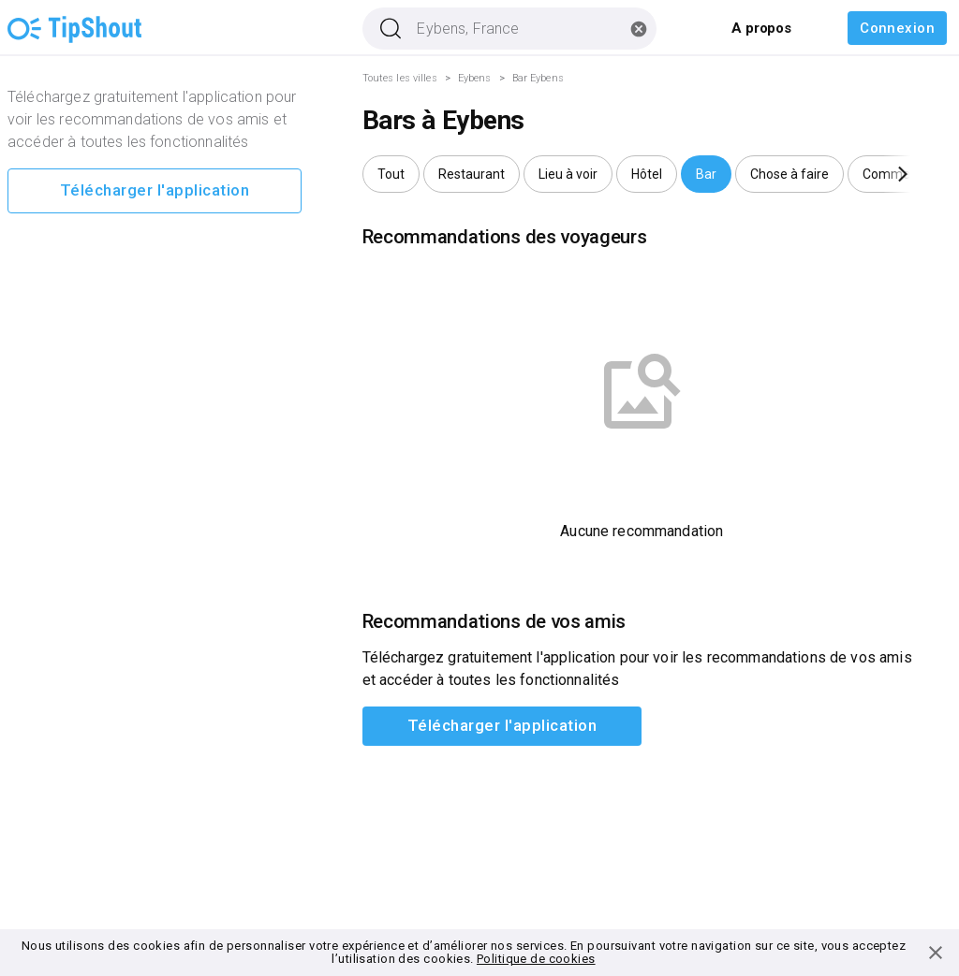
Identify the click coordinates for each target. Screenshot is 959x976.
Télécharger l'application (154, 190)
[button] (391, 174)
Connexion (897, 28)
